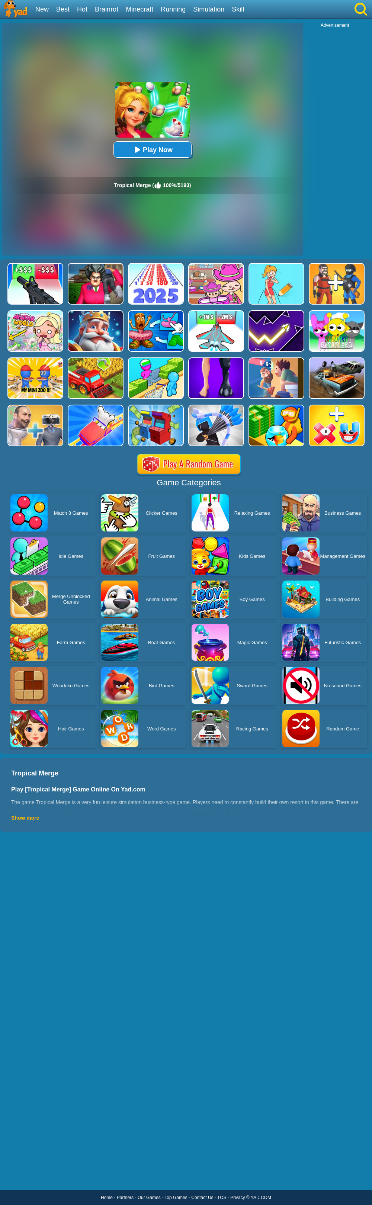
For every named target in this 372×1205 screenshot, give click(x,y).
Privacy (237, 1197)
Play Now (152, 149)
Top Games (175, 1197)
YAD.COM (261, 1197)
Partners (125, 1197)
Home (107, 1197)
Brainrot (106, 9)
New (42, 9)
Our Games (149, 1197)
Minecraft (139, 9)
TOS (221, 1197)
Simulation (208, 9)
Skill (238, 9)
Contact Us (202, 1197)
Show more (25, 818)
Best (63, 9)
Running (173, 9)
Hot (82, 9)
